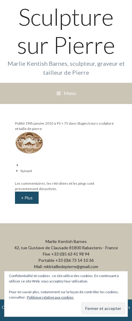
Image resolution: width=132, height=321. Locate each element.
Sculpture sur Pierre (66, 31)
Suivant (26, 171)
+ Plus (27, 197)
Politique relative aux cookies (50, 297)
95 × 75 (62, 123)
